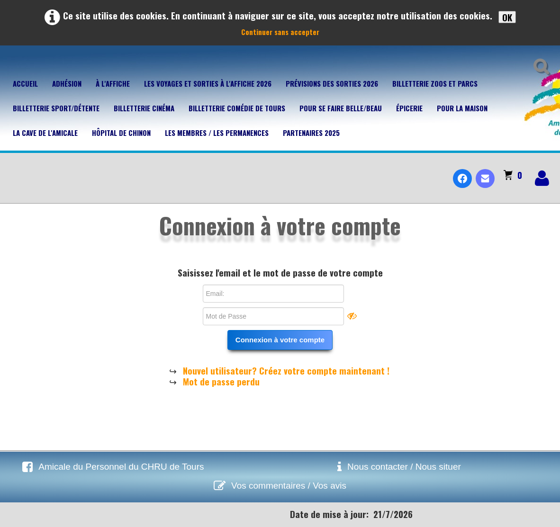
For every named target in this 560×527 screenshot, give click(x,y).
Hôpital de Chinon (121, 132)
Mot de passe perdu (221, 381)
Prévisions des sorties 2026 (332, 83)
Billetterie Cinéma (144, 108)
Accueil (25, 83)
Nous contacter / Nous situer (404, 467)
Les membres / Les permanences (217, 132)
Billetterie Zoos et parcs (435, 83)
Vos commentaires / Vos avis (288, 486)
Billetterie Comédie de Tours (237, 108)
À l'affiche (113, 83)
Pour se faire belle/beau (340, 108)
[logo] (11, 170)
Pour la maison (462, 108)
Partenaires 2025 (311, 132)
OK (507, 17)
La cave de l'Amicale (45, 132)
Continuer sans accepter (280, 32)
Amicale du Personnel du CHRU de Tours (121, 467)
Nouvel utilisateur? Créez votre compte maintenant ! (286, 370)
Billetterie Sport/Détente (56, 108)
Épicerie (409, 108)
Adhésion (66, 83)
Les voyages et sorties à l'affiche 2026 (207, 83)
